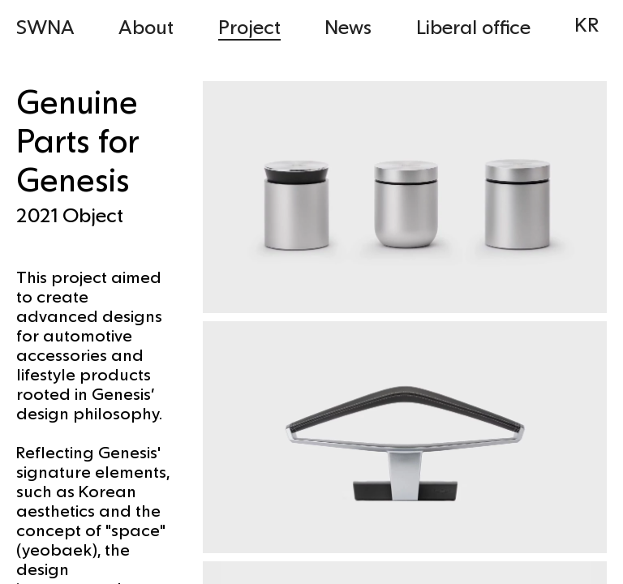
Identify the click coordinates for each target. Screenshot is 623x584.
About (146, 26)
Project (249, 26)
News (348, 26)
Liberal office (473, 26)
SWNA (45, 26)
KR (586, 24)
